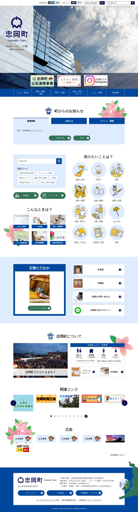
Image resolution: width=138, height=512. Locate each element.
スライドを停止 (86, 416)
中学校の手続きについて (27, 182)
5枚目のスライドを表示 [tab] (66, 416)
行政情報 (115, 93)
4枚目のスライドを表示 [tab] (62, 416)
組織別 (26, 195)
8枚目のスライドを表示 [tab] (77, 416)
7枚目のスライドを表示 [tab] (74, 416)
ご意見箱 (60, 493)
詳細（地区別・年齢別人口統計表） (109, 361)
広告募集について (117, 455)
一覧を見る (60, 138)
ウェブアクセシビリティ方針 (47, 500)
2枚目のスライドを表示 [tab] (55, 416)
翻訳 (102, 3)
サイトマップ (31, 493)
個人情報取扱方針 (69, 500)
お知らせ (69, 121)
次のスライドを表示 (125, 403)
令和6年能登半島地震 (26, 173)
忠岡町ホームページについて (90, 500)
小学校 (53, 178)
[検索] (119, 2)
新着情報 (31, 121)
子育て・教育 (59, 93)
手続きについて (24, 178)
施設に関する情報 (40, 178)
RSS (82, 138)
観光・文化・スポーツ (78, 93)
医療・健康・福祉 (41, 93)
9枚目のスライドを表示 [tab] (81, 416)
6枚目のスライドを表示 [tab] (70, 416)
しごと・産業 (96, 93)
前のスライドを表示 (13, 403)
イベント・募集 (107, 121)
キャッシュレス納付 (45, 173)
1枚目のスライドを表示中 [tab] (51, 416)
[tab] (31, 121)
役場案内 (89, 493)
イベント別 (53, 195)
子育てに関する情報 (48, 182)
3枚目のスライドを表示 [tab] (59, 416)
